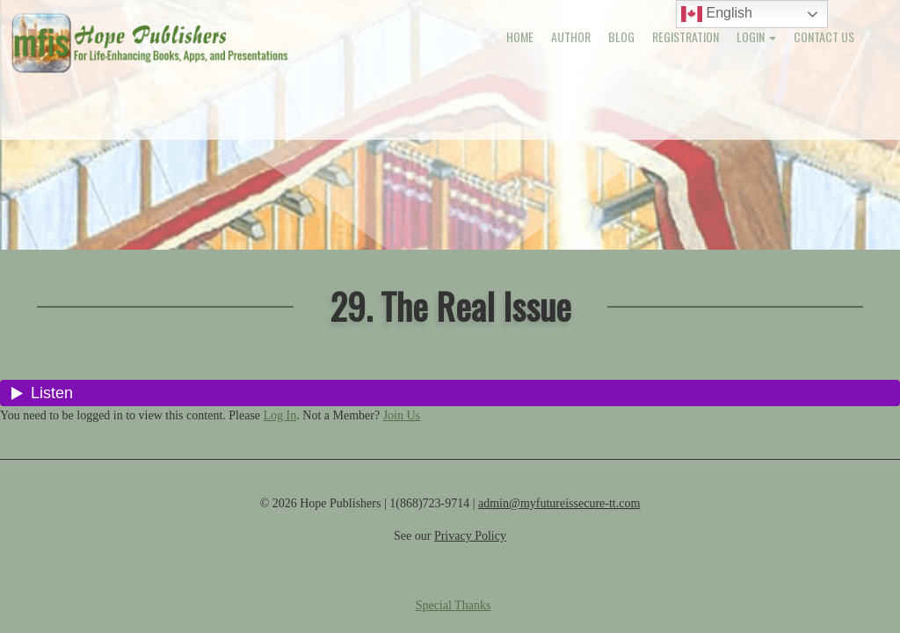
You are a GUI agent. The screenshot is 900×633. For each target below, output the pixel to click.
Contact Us (824, 36)
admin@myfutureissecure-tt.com (559, 503)
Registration (685, 36)
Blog (621, 36)
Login (756, 36)
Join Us (401, 415)
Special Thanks (453, 605)
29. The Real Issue (450, 305)
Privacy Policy (470, 535)
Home (519, 36)
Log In (280, 415)
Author (571, 36)
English (716, 14)
